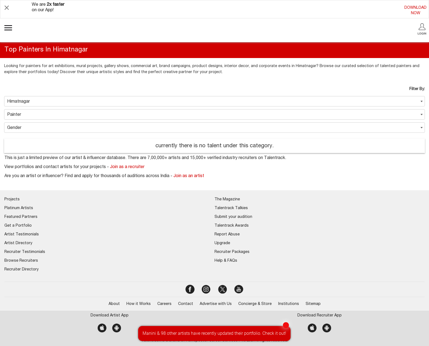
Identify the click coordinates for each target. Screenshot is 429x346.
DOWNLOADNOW (415, 10)
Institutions (288, 304)
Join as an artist (188, 176)
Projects (12, 199)
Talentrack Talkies (231, 208)
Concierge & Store (255, 304)
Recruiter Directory (21, 270)
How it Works (138, 304)
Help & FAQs (226, 261)
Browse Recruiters (21, 261)
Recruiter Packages (232, 252)
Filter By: (417, 89)
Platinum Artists (18, 208)
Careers (164, 304)
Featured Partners (20, 217)
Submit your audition (233, 217)
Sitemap (313, 304)
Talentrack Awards (232, 226)
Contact (185, 304)
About (114, 304)
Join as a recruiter (127, 167)
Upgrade (222, 243)
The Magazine (227, 199)
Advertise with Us (216, 304)
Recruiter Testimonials (24, 252)
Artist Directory (18, 243)
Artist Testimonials (21, 235)
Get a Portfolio (18, 226)
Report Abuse (227, 235)
